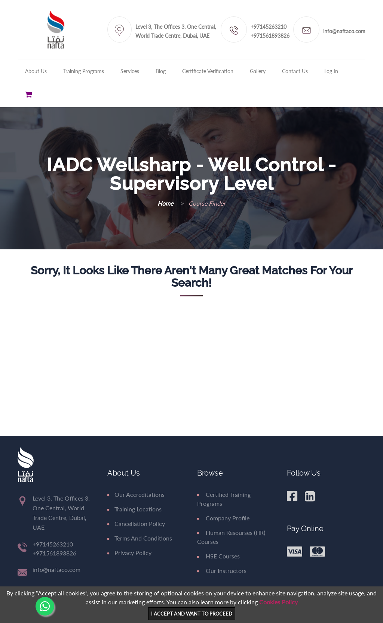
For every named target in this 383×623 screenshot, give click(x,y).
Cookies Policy (278, 601)
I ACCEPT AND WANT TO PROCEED (191, 614)
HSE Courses (218, 556)
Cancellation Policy (136, 523)
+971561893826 (270, 35)
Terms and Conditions (139, 538)
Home (166, 203)
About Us (36, 71)
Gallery (258, 71)
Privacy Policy (129, 552)
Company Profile (223, 517)
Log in (331, 71)
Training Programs (83, 71)
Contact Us (295, 71)
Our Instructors (221, 570)
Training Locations (134, 509)
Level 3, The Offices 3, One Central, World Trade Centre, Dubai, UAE (175, 31)
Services (129, 71)
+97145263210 (269, 27)
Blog (161, 71)
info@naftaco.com (344, 31)
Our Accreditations (136, 494)
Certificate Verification (207, 71)
